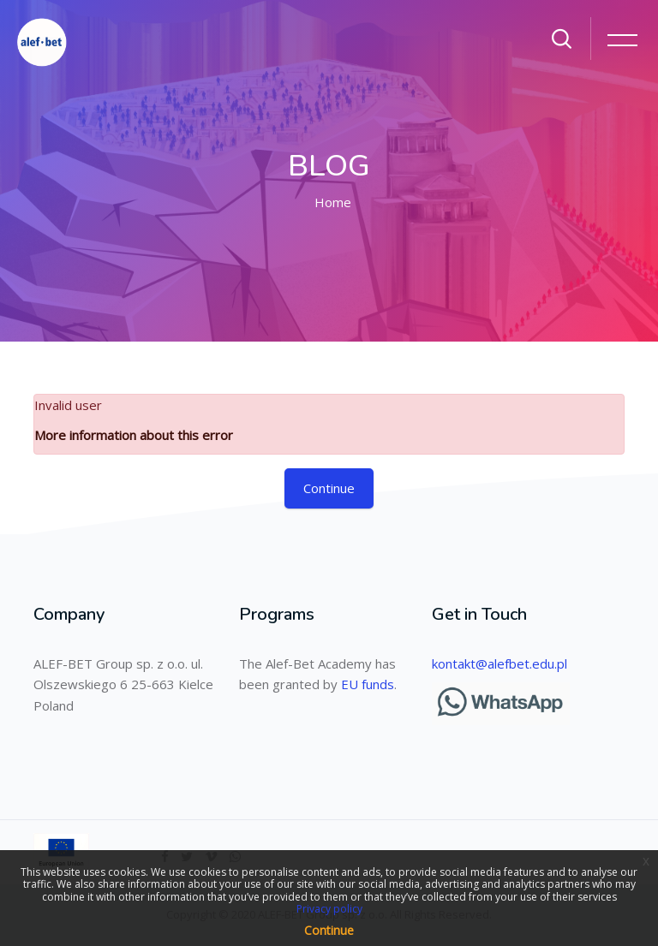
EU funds (367, 684)
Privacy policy (329, 908)
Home (332, 202)
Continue (329, 488)
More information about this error (133, 434)
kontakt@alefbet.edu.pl (499, 663)
